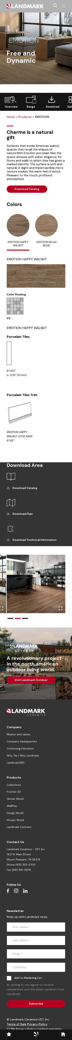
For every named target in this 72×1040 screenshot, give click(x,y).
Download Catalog (27, 189)
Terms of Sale (16, 1024)
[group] (10, 102)
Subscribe (36, 1003)
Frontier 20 (14, 791)
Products (24, 117)
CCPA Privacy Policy (21, 1029)
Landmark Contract (19, 827)
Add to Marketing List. (28, 978)
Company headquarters (22, 741)
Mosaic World (15, 820)
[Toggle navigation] (63, 5)
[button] (10, 618)
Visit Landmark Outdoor (31, 680)
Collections (14, 785)
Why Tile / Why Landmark (23, 755)
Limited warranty (49, 1029)
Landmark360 (15, 762)
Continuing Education (20, 748)
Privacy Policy (37, 1024)
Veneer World (15, 799)
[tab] (18, 232)
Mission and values (18, 734)
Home (11, 117)
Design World (15, 813)
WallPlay (12, 806)
